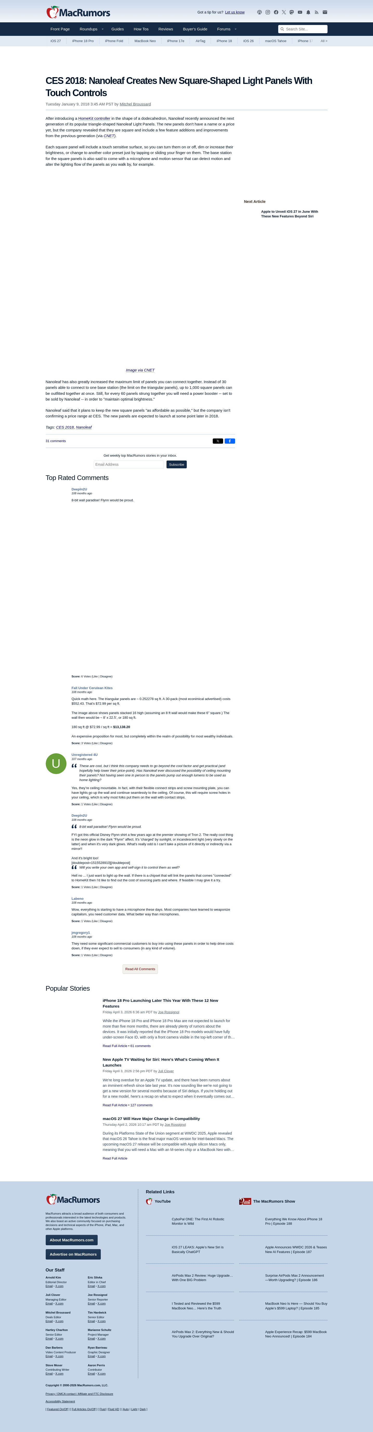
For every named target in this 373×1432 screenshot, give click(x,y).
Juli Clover (166, 1071)
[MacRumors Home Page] (78, 12)
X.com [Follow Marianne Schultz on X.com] (102, 1337)
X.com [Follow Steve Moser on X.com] (59, 1372)
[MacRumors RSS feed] (316, 12)
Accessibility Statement (60, 1401)
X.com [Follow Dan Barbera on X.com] (59, 1354)
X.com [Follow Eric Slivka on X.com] (102, 1284)
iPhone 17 (305, 41)
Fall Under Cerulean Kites (92, 688)
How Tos (141, 29)
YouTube (163, 1200)
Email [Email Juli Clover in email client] (49, 1302)
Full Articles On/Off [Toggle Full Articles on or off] (84, 1409)
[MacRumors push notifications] (308, 12)
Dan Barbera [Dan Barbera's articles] (54, 1346)
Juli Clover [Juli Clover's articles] (53, 1293)
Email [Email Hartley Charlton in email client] (49, 1337)
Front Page (60, 29)
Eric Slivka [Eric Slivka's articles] (95, 1276)
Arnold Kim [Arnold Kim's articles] (53, 1276)
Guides (117, 29)
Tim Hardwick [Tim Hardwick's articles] (97, 1311)
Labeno (78, 899)
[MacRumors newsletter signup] (325, 12)
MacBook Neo (145, 41)
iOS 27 (56, 41)
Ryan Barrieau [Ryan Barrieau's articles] (97, 1346)
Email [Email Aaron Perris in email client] (91, 1372)
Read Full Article (115, 1046)
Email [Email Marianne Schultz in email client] (91, 1337)
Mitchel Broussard (135, 104)
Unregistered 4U (85, 755)
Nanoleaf (84, 427)
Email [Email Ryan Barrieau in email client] (91, 1354)
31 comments (56, 441)
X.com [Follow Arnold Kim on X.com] (59, 1284)
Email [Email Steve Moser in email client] (49, 1372)
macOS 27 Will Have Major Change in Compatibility (156, 1118)
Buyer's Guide (195, 29)
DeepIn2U (79, 489)
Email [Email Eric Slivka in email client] (91, 1284)
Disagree (105, 676)
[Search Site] (303, 29)
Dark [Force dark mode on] (143, 1409)
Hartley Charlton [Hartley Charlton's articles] (57, 1328)
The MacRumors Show (274, 1200)
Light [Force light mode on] (134, 1409)
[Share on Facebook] (230, 441)
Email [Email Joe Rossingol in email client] (91, 1302)
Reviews (165, 29)
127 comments (141, 1105)
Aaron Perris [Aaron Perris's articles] (96, 1363)
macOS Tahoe (276, 41)
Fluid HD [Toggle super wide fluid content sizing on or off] (113, 1409)
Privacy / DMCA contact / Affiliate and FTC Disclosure (79, 1393)
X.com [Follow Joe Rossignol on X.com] (102, 1302)
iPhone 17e (175, 41)
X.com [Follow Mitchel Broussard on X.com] (59, 1319)
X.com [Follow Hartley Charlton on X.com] (59, 1337)
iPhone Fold (114, 41)
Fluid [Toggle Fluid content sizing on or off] (102, 1409)
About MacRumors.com (72, 1238)
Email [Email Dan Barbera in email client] (49, 1354)
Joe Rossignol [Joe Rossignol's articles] (97, 1293)
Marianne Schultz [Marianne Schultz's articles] (99, 1328)
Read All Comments (140, 969)
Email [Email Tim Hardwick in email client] (91, 1319)
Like (95, 676)
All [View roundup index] (324, 41)
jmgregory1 (81, 933)
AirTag (200, 41)
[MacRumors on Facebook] (276, 12)
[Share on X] (218, 441)
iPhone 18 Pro (83, 41)
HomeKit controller (94, 118)
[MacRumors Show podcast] (259, 12)
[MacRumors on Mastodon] (291, 12)
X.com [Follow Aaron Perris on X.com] (102, 1372)
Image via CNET (140, 370)
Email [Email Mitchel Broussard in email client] (49, 1319)
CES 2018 (65, 427)
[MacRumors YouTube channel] (300, 12)
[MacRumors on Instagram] (267, 12)
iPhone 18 (224, 41)
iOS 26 (248, 41)
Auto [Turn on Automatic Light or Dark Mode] (126, 1409)
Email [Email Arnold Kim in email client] (49, 1284)
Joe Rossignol (168, 1012)
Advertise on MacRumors (73, 1253)
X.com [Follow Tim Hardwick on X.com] (102, 1319)
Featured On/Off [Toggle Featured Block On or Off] (57, 1409)
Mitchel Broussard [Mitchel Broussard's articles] (58, 1311)
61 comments (140, 1046)
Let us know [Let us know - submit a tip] (235, 12)
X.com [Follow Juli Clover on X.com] (59, 1302)
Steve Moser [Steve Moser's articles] (54, 1363)
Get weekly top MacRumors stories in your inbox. (140, 455)
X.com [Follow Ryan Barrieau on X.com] (102, 1354)
